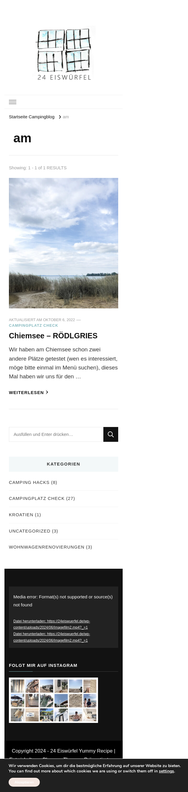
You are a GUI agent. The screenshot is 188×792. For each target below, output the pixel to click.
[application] (63, 617)
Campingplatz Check (33, 326)
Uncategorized (29, 531)
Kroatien (21, 514)
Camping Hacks (29, 482)
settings (166, 771)
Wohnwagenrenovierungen (46, 547)
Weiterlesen (28, 392)
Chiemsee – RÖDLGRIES (53, 336)
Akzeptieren (24, 782)
